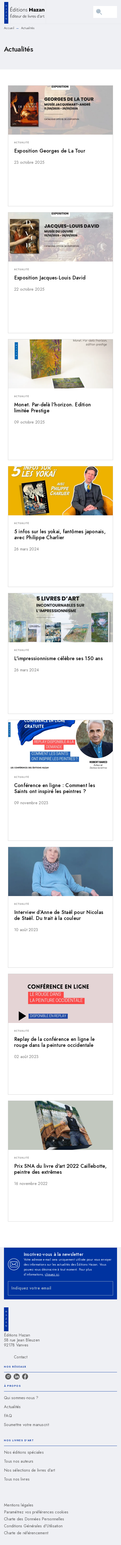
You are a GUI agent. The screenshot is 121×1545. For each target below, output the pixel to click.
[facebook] (25, 1376)
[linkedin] (16, 1376)
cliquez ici (52, 1274)
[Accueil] (25, 12)
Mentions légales (18, 1505)
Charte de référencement (26, 1533)
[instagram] (8, 1376)
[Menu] (105, 12)
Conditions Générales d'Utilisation (33, 1526)
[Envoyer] (107, 1288)
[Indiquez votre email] (54, 1288)
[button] (60, 128)
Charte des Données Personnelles (34, 1519)
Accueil (9, 28)
